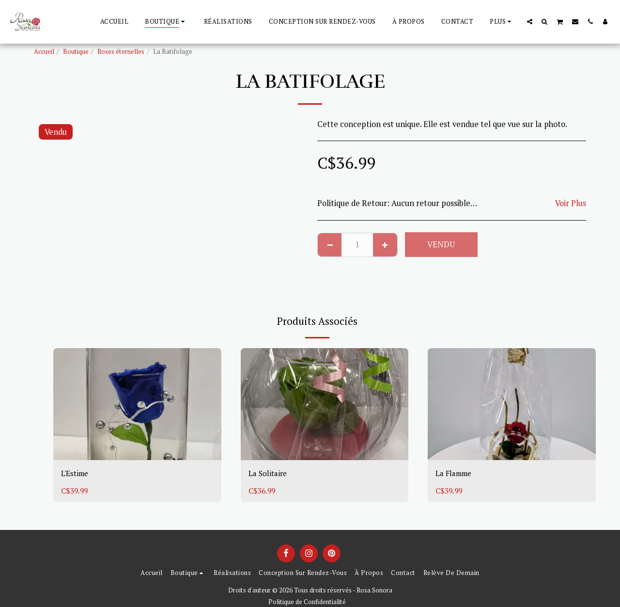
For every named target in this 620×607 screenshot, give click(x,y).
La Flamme (456, 473)
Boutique (76, 51)
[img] (137, 404)
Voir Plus (570, 203)
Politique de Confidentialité (307, 601)
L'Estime (76, 473)
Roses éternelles (120, 51)
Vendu (441, 244)
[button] (530, 21)
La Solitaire (269, 473)
